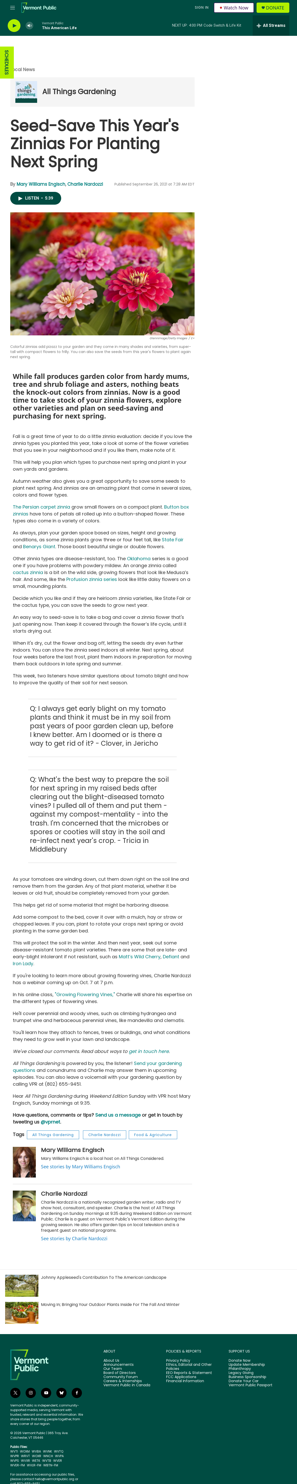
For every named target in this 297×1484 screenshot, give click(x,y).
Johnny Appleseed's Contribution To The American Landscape (103, 1277)
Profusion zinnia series (91, 579)
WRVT (25, 1456)
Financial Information (185, 1381)
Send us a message (118, 1115)
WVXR (25, 1460)
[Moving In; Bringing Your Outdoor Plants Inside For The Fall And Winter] (21, 1313)
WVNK (47, 1451)
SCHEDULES (6, 62)
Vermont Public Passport (250, 1385)
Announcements (118, 1365)
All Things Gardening (79, 92)
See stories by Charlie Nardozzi (74, 1238)
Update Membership (247, 1365)
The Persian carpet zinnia (41, 507)
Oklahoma (139, 558)
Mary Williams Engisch (41, 184)
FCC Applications (181, 1377)
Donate (275, 7)
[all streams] (271, 25)
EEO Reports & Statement (189, 1373)
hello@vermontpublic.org (54, 1479)
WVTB (46, 1460)
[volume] (29, 25)
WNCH (48, 1456)
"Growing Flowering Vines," (85, 994)
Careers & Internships (122, 1381)
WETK (36, 1460)
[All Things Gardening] (26, 92)
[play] (14, 26)
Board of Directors (119, 1373)
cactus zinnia (28, 572)
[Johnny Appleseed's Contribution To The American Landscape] (21, 1286)
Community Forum (120, 1377)
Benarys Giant (39, 546)
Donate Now (239, 1361)
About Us (111, 1361)
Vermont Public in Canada (126, 1385)
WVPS (14, 1460)
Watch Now (233, 8)
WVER (57, 1460)
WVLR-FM (34, 1465)
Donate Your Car (244, 1381)
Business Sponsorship (247, 1377)
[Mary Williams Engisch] (24, 1162)
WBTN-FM (50, 1465)
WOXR (36, 1456)
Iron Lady (23, 963)
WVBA (36, 1451)
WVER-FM (17, 1465)
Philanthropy (240, 1369)
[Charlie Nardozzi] (24, 1206)
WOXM (25, 1451)
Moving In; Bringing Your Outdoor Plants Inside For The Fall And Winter (110, 1304)
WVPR (14, 1456)
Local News (22, 70)
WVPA (59, 1456)
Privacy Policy (178, 1361)
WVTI (14, 1451)
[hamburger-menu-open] (12, 8)
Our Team (112, 1369)
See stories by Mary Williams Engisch (80, 1166)
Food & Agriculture (153, 1134)
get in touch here (149, 1051)
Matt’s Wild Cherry (140, 956)
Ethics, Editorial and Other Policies (189, 1367)
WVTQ (58, 1451)
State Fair (172, 539)
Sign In (202, 7)
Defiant (171, 956)
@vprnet (50, 1122)
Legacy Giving (241, 1373)
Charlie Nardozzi (85, 184)
